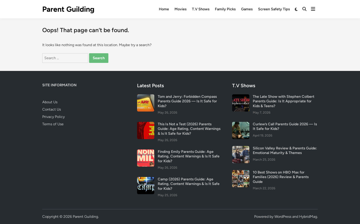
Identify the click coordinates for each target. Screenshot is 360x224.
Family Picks (225, 9)
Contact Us (51, 109)
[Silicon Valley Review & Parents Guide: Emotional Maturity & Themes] (240, 148)
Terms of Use (53, 124)
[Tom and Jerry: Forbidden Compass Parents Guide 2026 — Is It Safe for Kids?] (145, 97)
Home (164, 9)
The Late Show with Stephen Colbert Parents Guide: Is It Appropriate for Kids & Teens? (283, 101)
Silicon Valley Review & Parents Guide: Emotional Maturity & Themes (285, 150)
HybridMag (308, 216)
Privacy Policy (53, 117)
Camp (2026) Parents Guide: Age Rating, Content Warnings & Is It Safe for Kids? (188, 184)
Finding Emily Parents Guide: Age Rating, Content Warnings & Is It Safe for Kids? (188, 156)
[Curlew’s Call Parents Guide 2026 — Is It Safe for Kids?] (240, 124)
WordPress (282, 216)
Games (247, 9)
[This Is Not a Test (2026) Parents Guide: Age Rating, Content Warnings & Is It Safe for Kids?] (145, 124)
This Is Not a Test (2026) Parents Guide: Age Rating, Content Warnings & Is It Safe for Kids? (189, 129)
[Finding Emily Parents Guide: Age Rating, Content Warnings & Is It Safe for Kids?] (145, 152)
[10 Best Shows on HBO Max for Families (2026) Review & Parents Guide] (240, 173)
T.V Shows (200, 9)
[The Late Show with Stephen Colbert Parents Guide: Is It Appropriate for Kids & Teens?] (240, 97)
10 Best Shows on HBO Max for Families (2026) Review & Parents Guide (281, 177)
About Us (49, 102)
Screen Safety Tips (274, 9)
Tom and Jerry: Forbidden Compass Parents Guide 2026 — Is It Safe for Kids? (187, 101)
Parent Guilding (68, 9)
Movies (180, 9)
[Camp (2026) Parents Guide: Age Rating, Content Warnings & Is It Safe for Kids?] (145, 179)
